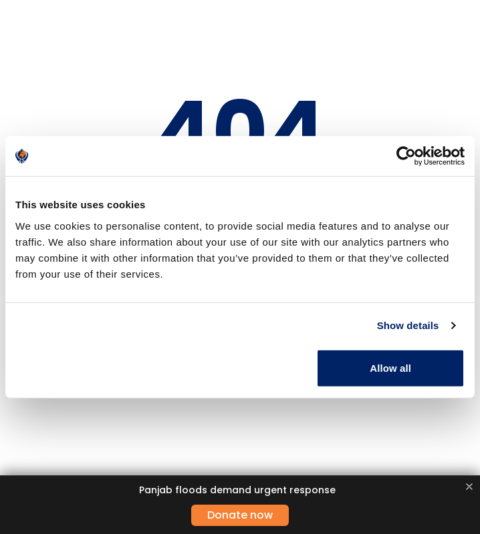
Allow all (390, 367)
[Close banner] (469, 486)
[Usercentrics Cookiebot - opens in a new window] (406, 156)
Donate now (240, 515)
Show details (408, 325)
